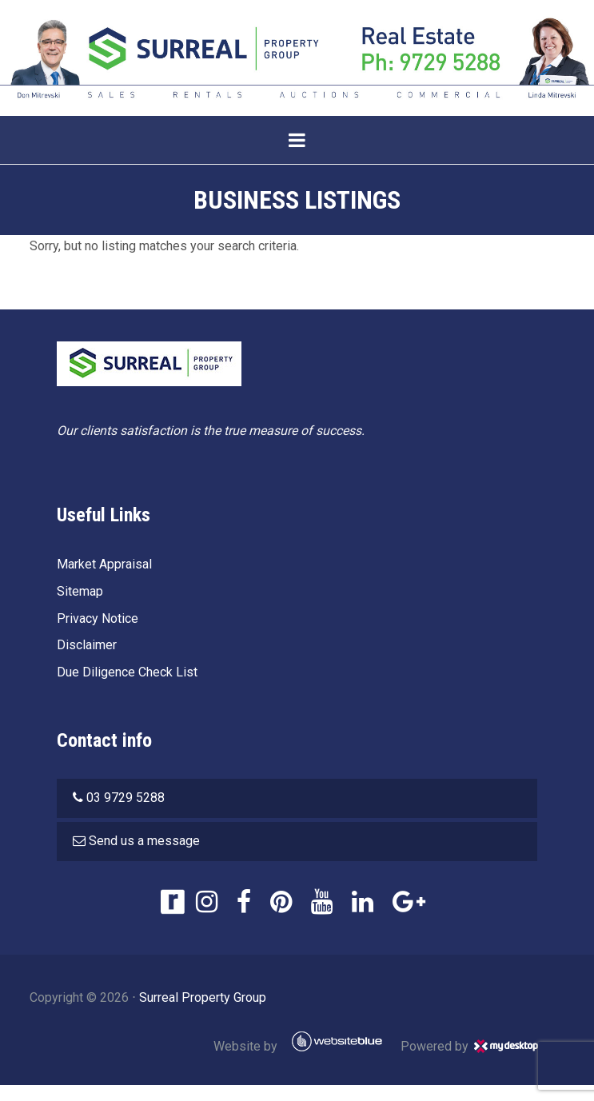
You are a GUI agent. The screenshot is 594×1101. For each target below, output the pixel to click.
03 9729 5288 (125, 797)
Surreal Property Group (202, 997)
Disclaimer (87, 644)
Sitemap (80, 591)
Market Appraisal (104, 564)
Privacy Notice (97, 618)
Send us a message (144, 840)
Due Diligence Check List (127, 672)
